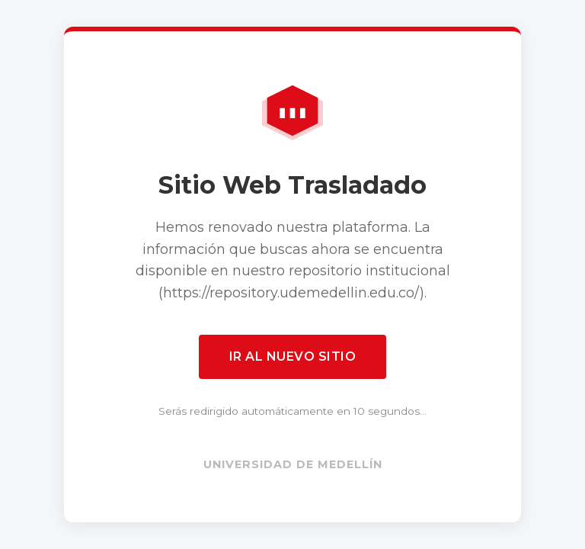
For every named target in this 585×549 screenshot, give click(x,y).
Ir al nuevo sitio (292, 356)
